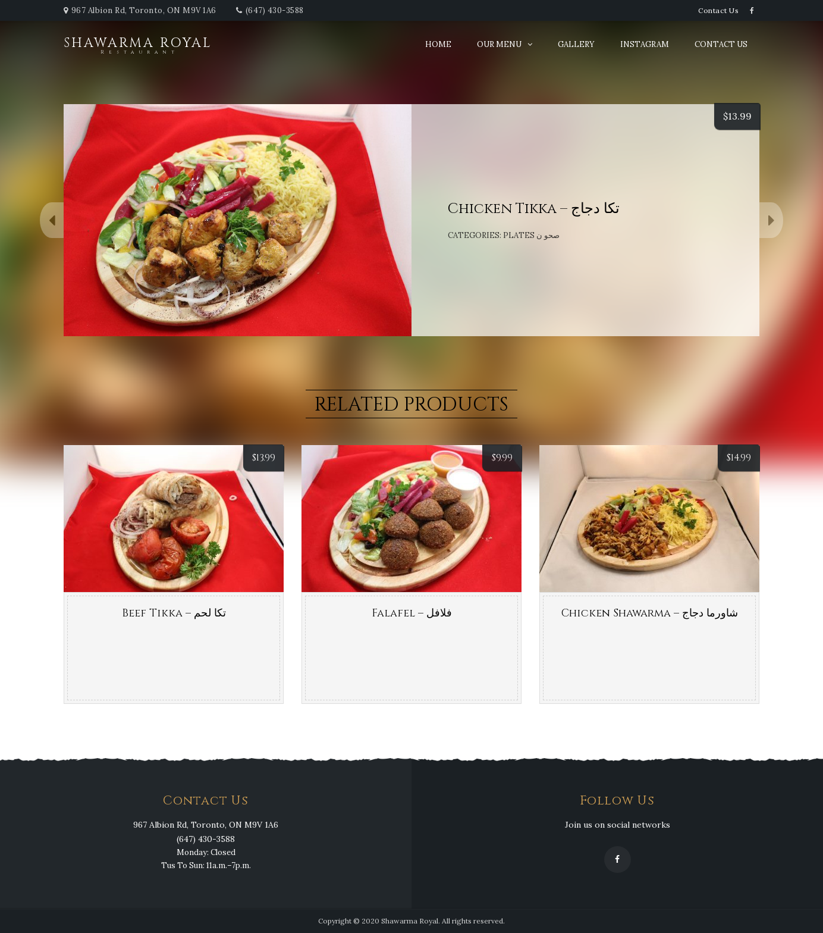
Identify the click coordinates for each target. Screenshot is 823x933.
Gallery (576, 44)
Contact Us (718, 10)
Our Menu (499, 44)
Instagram (644, 44)
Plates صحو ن (531, 235)
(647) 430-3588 (275, 10)
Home (438, 44)
